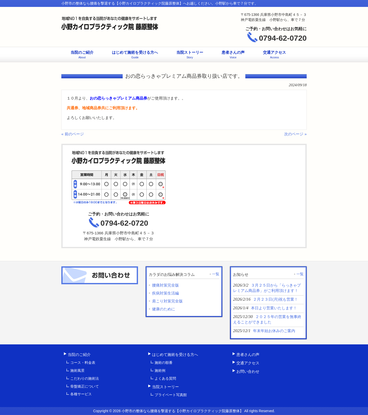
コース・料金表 (82, 363)
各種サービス (81, 394)
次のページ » (295, 134)
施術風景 (77, 370)
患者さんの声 (247, 354)
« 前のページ (72, 134)
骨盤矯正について (84, 386)
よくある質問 (165, 378)
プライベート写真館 (171, 395)
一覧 (215, 274)
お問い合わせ (247, 371)
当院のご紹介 (79, 354)
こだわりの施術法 (84, 378)
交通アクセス (247, 363)
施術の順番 (163, 363)
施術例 (160, 370)
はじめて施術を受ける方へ (175, 354)
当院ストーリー (165, 387)
